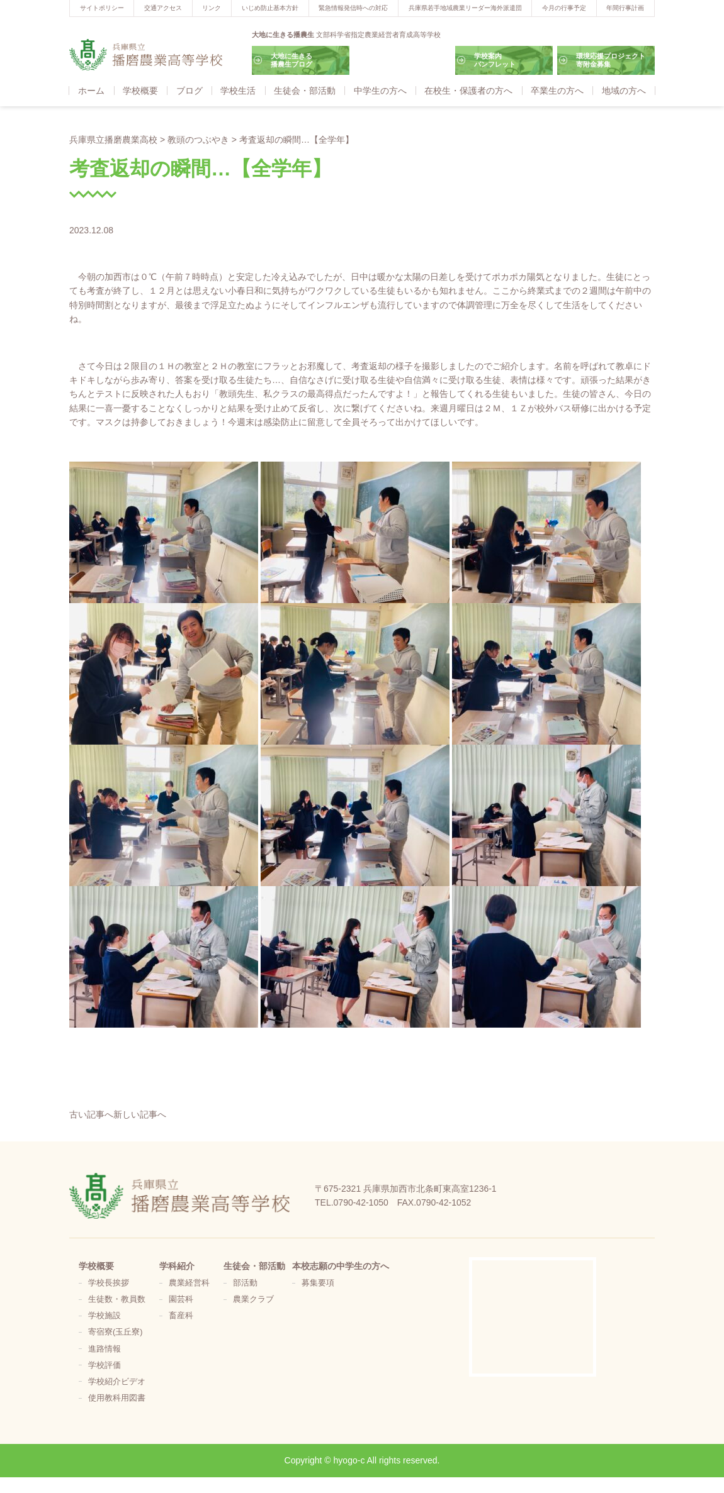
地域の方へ (624, 91)
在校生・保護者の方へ (468, 91)
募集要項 (318, 1283)
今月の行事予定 (564, 7)
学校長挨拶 (108, 1283)
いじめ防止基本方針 (270, 7)
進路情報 (104, 1349)
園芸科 (181, 1299)
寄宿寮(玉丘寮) (115, 1332)
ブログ (189, 91)
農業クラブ (253, 1299)
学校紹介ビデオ (116, 1381)
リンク (211, 7)
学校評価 (104, 1365)
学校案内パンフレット (495, 60)
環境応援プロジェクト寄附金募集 (610, 60)
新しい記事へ (139, 1114)
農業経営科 (189, 1283)
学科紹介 (177, 1266)
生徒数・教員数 (116, 1299)
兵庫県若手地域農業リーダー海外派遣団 (465, 7)
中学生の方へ (380, 91)
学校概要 (140, 91)
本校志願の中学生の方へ (340, 1266)
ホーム (91, 91)
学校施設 (104, 1315)
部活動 (245, 1283)
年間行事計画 (625, 7)
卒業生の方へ (557, 91)
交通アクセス (163, 7)
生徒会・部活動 (305, 91)
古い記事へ (91, 1114)
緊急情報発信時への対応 (353, 7)
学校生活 (238, 91)
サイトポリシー (102, 7)
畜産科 (181, 1315)
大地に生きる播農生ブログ (291, 60)
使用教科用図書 (116, 1398)
